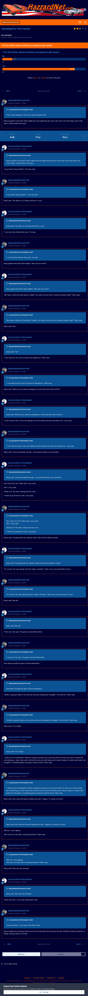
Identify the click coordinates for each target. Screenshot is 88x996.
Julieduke (8, 35)
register (43, 78)
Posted (17, 103)
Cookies (61, 978)
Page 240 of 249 (44, 91)
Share (21, 954)
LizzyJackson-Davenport (20, 146)
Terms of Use (35, 989)
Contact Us (51, 978)
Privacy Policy (38, 978)
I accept (44, 992)
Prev (8, 91)
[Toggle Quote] (7, 109)
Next (80, 91)
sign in (35, 78)
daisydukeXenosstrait (18, 100)
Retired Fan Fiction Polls (23, 37)
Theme (27, 978)
